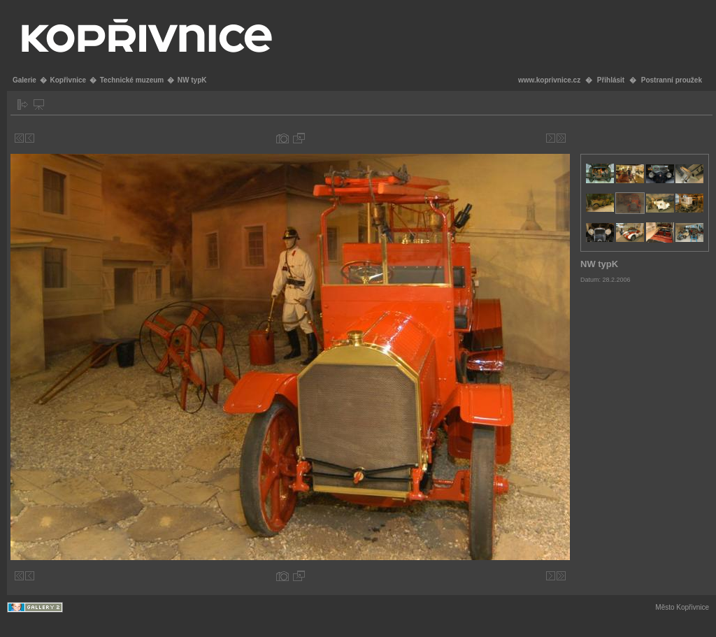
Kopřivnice (68, 80)
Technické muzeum (132, 80)
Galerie (24, 80)
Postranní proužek (671, 80)
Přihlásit (610, 80)
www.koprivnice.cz (549, 80)
